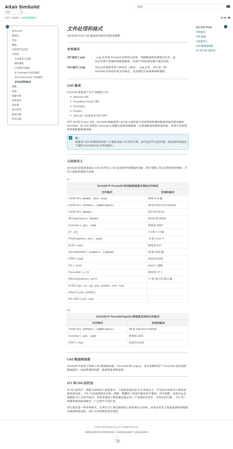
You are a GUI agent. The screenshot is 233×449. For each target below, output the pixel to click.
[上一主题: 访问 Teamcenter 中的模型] (222, 18)
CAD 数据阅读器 (204, 46)
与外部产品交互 (20, 49)
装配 (14, 86)
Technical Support (124, 431)
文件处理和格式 (28, 17)
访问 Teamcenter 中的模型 (28, 77)
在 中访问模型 (27, 72)
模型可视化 (22, 68)
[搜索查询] (179, 7)
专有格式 (200, 32)
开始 (14, 40)
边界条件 (16, 100)
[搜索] (217, 6)
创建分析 (16, 95)
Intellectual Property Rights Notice (100, 431)
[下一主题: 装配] (225, 18)
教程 (14, 45)
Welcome (17, 31)
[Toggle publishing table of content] (7, 26)
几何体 (15, 17)
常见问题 (16, 119)
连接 (14, 91)
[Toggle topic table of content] (225, 26)
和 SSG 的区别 (205, 50)
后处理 (15, 105)
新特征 (15, 35)
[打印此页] (229, 18)
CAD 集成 (201, 36)
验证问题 (16, 114)
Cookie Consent (141, 431)
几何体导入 (202, 41)
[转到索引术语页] (225, 8)
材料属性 (19, 63)
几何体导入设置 (22, 58)
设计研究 (16, 109)
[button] (10, 31)
